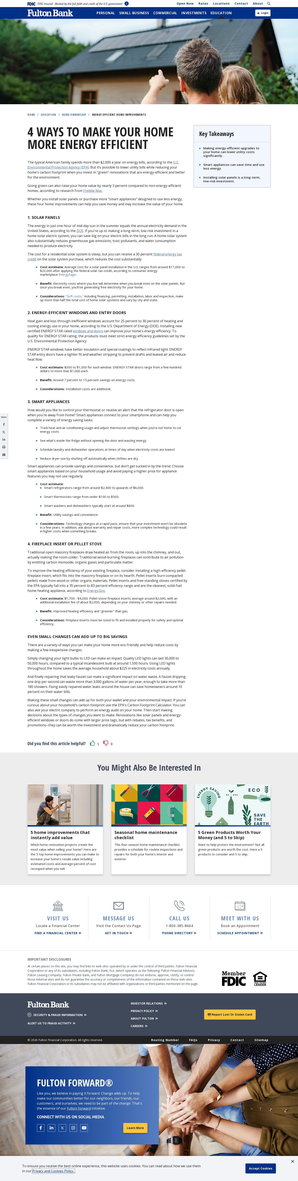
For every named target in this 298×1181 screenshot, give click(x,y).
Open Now (185, 3)
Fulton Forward (79, 1108)
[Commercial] (165, 13)
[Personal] (105, 13)
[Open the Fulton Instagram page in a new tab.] (73, 1128)
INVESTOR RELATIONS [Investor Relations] (149, 1003)
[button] (92, 743)
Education (48, 115)
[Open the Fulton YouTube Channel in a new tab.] (84, 1128)
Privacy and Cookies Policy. (53, 1171)
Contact (241, 3)
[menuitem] (105, 13)
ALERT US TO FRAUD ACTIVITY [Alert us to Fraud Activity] (52, 1023)
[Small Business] (134, 13)
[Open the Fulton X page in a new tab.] (62, 1128)
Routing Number (165, 1040)
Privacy (214, 1040)
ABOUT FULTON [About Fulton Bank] (144, 1018)
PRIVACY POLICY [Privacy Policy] (144, 1011)
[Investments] (194, 13)
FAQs (193, 1040)
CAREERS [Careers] (139, 1026)
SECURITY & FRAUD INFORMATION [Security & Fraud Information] (60, 1015)
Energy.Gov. (96, 590)
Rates (203, 3)
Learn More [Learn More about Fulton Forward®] (135, 1128)
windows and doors (88, 331)
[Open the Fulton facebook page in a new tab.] (40, 1128)
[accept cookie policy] (260, 1168)
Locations (221, 3)
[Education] (221, 13)
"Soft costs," (75, 296)
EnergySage (67, 274)
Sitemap (261, 1040)
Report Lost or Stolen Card (230, 1014)
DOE (80, 230)
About (258, 3)
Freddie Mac (92, 190)
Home (31, 115)
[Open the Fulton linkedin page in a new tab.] (51, 1128)
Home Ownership (74, 115)
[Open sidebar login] (262, 13)
